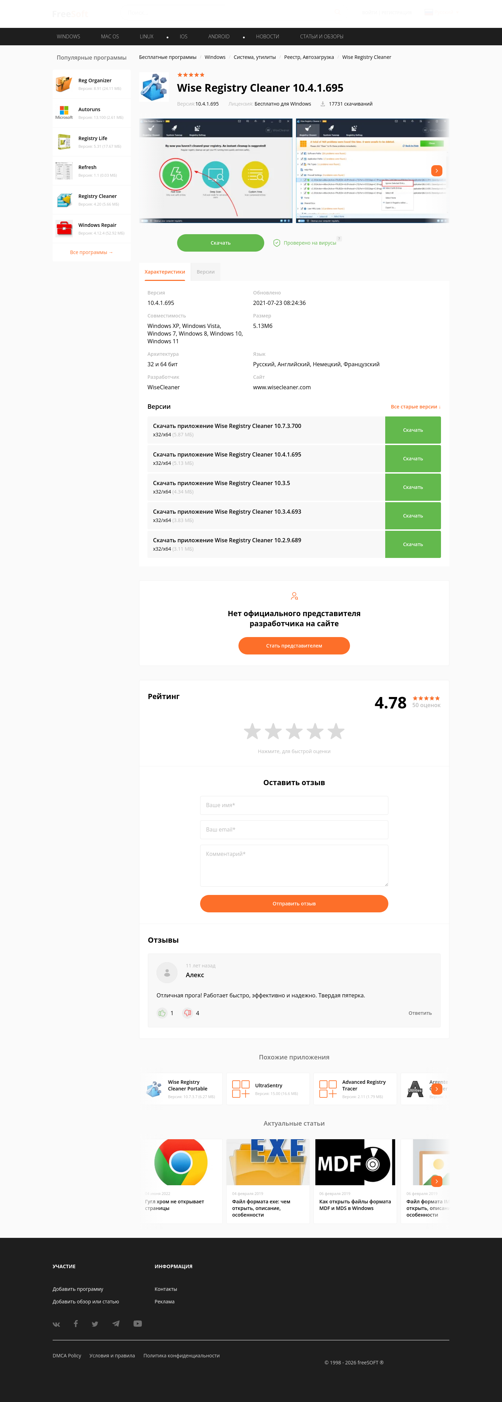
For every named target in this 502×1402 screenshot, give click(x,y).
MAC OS (110, 36)
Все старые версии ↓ (416, 406)
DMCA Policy (67, 1355)
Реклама (165, 1301)
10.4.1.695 (198, 103)
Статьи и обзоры (322, 36)
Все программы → (91, 252)
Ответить (420, 1013)
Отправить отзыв (294, 903)
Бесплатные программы (168, 57)
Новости (267, 36)
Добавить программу (78, 1289)
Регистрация (397, 13)
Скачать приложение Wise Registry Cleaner (227, 426)
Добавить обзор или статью (86, 1301)
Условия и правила (112, 1355)
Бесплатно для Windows (282, 103)
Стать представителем (294, 645)
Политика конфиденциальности (181, 1355)
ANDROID (219, 36)
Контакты (166, 1289)
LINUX (146, 36)
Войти (369, 13)
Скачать (221, 242)
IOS (184, 36)
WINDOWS (68, 36)
